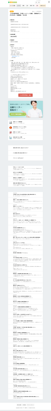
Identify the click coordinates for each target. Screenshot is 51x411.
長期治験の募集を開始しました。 (19, 358)
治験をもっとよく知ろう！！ (18, 207)
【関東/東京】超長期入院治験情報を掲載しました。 (22, 392)
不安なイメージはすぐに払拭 (18, 167)
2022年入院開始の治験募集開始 (19, 364)
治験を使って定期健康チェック (19, 178)
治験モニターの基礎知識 (17, 121)
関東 (23, 5)
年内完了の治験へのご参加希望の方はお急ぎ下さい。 (23, 315)
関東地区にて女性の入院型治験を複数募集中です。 (22, 297)
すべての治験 (11, 5)
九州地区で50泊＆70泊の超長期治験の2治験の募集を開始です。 (25, 195)
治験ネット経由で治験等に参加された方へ (21, 200)
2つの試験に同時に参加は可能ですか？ (20, 153)
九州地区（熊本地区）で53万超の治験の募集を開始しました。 (24, 328)
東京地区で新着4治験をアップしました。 (20, 253)
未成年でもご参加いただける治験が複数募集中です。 (23, 347)
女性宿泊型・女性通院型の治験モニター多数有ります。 (23, 375)
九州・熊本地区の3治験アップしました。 (20, 258)
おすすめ (18, 5)
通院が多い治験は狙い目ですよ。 (19, 286)
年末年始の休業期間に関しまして (19, 228)
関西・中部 (32, 5)
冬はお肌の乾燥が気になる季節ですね (20, 266)
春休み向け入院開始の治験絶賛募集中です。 (21, 302)
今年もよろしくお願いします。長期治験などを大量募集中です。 (25, 221)
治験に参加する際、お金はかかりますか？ (21, 148)
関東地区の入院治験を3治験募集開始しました (21, 333)
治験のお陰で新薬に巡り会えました (19, 183)
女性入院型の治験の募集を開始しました (20, 369)
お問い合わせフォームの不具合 (19, 243)
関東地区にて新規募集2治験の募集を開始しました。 (22, 274)
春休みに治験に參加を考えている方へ (20, 351)
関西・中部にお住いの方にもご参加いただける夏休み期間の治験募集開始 (26, 238)
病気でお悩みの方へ (16, 214)
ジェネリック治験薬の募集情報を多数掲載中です (22, 307)
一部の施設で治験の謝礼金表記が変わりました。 (22, 386)
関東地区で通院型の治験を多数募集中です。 (21, 340)
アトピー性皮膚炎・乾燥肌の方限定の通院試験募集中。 (23, 321)
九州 (27, 5)
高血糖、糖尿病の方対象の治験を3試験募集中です (22, 380)
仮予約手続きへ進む (25, 95)
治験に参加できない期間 (17, 137)
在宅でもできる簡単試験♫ (18, 173)
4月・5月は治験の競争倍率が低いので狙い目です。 (22, 281)
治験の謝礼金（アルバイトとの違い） (20, 126)
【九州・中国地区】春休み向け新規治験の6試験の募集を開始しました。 (26, 397)
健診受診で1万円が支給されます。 (19, 329)
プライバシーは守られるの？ (18, 158)
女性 (38, 5)
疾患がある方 (44, 5)
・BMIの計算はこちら (15, 56)
